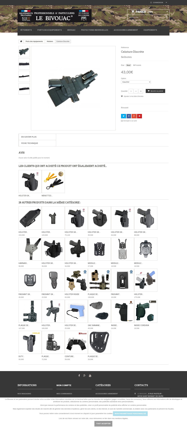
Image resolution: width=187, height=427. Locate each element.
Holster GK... (24, 196)
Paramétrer (84, 424)
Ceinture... (70, 356)
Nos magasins (24, 394)
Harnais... (23, 263)
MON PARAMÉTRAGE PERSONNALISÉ (130, 414)
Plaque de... (93, 294)
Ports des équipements (49, 30)
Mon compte (63, 385)
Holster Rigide (72, 294)
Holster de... (71, 325)
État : (123, 65)
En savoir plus (28, 137)
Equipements (150, 30)
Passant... (115, 294)
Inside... (114, 325)
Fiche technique (29, 143)
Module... (92, 263)
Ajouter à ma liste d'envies (133, 96)
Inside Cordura (141, 325)
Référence (125, 47)
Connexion (158, 2)
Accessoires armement (126, 30)
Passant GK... (25, 294)
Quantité (124, 91)
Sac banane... (94, 325)
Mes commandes (64, 394)
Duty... (21, 356)
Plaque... (46, 356)
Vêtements (26, 30)
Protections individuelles (94, 30)
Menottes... (47, 196)
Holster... (23, 232)
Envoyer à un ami (130, 121)
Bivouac (71, 30)
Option (123, 78)
